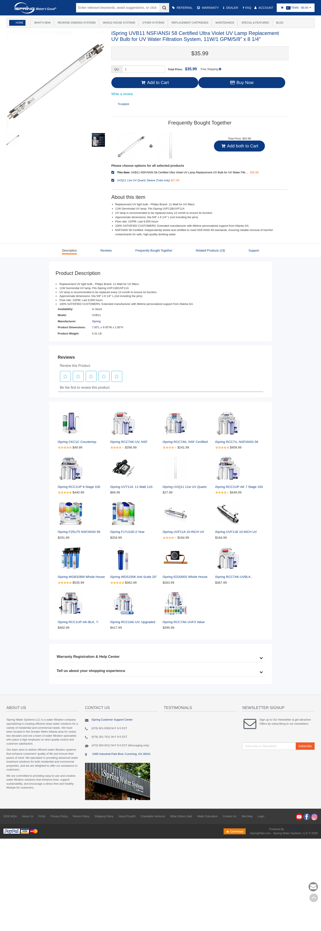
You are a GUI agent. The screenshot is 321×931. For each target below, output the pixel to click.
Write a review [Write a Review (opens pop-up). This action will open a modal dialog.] (122, 94)
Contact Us (229, 816)
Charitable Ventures (153, 816)
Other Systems (152, 22)
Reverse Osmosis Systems (76, 22)
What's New (42, 22)
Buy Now (242, 82)
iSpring (96, 321)
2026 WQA (10, 816)
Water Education (207, 816)
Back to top (314, 898)
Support (254, 250)
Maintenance (224, 22)
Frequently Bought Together (153, 250)
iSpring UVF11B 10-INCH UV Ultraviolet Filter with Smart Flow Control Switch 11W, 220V (238, 532)
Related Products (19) (210, 250)
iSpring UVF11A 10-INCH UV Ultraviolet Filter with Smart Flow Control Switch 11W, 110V (186, 532)
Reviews (106, 250)
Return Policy (81, 816)
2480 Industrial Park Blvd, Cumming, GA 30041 (121, 754)
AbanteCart (292, 829)
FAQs (41, 816)
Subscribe (305, 746)
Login (261, 816)
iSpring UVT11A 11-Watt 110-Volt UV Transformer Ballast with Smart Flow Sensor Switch (133, 487)
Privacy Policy (59, 816)
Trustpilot (123, 104)
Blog (279, 22)
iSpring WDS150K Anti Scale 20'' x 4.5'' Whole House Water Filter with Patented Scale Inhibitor (134, 577)
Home (19, 22)
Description (69, 250)
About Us (27, 816)
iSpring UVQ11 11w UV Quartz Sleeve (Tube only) (185, 487)
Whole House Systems (118, 22)
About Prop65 (127, 816)
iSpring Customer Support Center (112, 719)
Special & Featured (254, 22)
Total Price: (182, 69)
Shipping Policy (103, 816)
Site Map (247, 816)
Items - (295, 8)
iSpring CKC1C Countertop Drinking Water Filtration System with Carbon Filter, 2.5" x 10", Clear (81, 442)
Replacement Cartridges (189, 22)
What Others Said (181, 816)
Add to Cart (155, 82)
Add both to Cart (239, 146)
